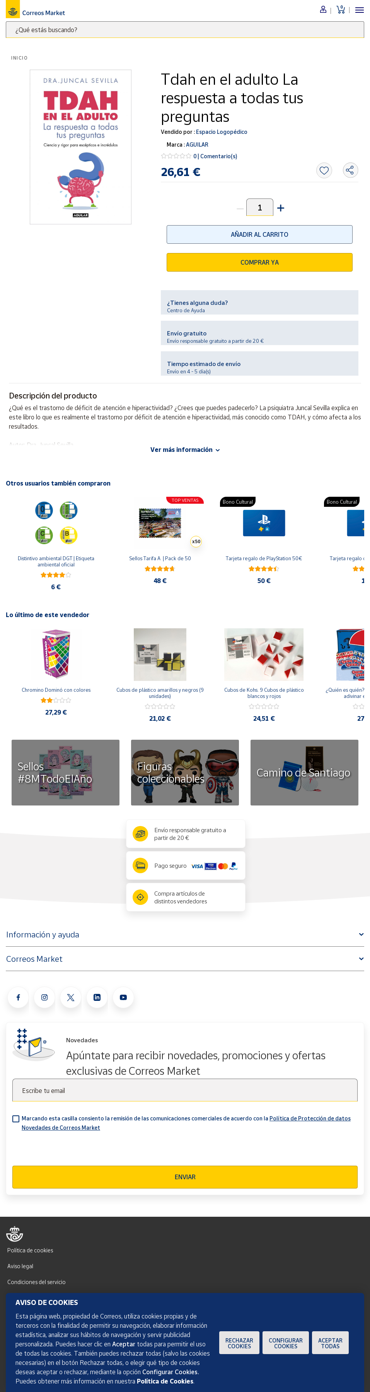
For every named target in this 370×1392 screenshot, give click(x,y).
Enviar (185, 1177)
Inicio (19, 58)
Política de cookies (30, 1250)
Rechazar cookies (239, 1343)
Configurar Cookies (286, 1343)
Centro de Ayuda (186, 310)
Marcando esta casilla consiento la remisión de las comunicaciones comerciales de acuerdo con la (186, 1123)
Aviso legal (20, 1266)
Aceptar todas (330, 1343)
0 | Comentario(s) (215, 156)
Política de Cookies (165, 1381)
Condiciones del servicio (36, 1282)
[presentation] (71, 1150)
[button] (279, 207)
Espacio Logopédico (221, 131)
